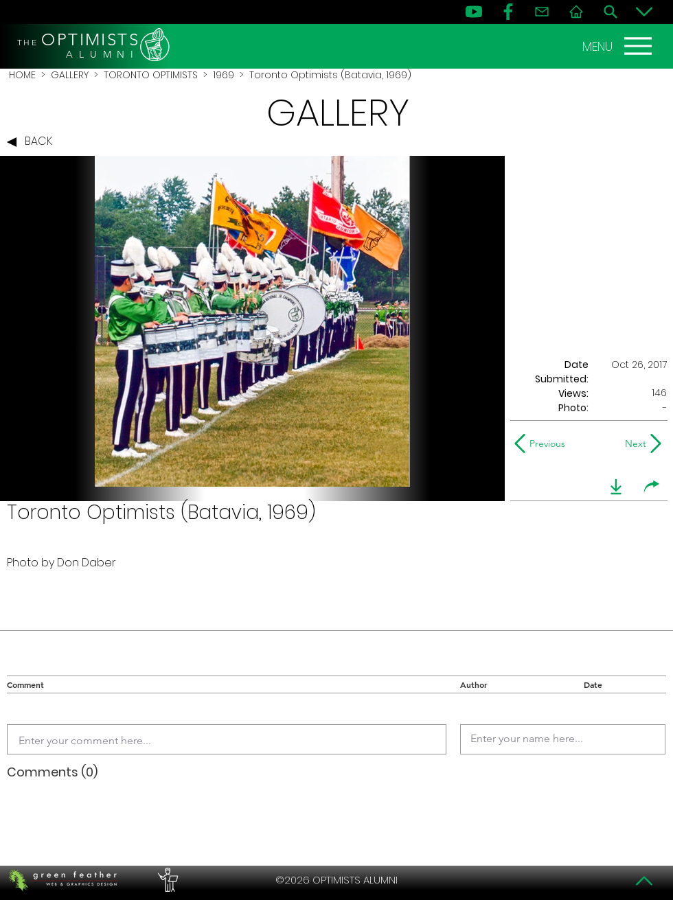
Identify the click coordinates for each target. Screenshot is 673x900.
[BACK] (32, 142)
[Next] (632, 443)
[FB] (508, 11)
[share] (651, 486)
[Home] (576, 11)
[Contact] (542, 11)
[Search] (610, 11)
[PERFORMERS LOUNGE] (166, 880)
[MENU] (618, 46)
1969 (223, 75)
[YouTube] (474, 11)
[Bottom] (644, 11)
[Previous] (542, 443)
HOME (22, 75)
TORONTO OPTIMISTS (151, 75)
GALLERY (70, 75)
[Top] (644, 880)
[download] (616, 486)
